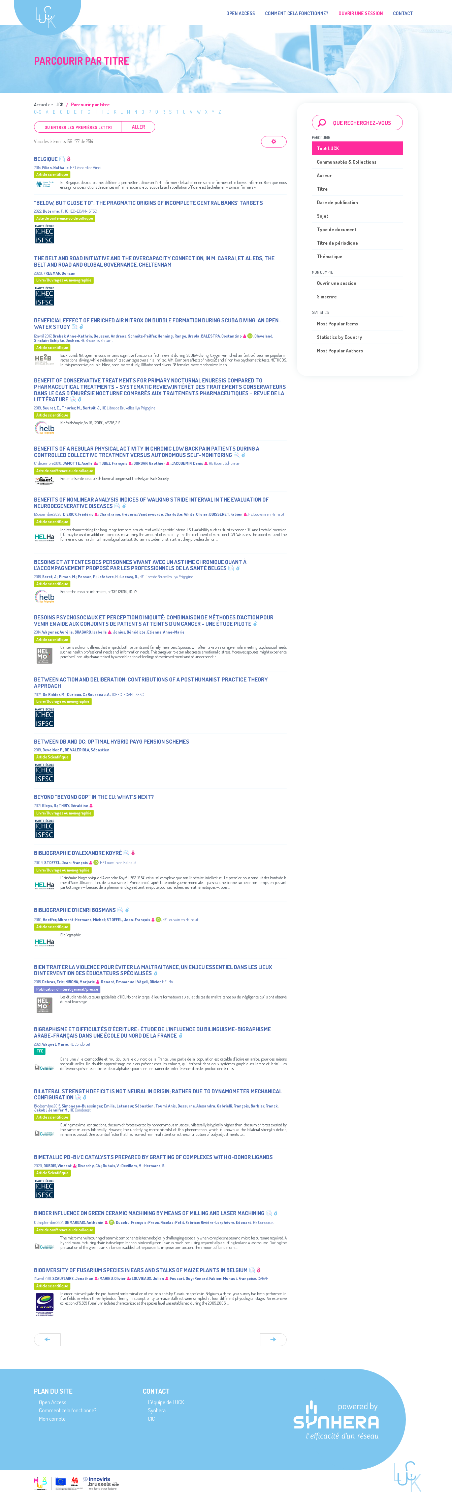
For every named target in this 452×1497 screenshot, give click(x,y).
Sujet (322, 216)
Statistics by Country (339, 337)
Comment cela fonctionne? (296, 13)
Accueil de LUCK (48, 104)
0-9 (37, 112)
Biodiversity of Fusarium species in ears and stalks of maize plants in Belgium (141, 1270)
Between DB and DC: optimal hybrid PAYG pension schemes (111, 741)
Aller (138, 127)
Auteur (324, 175)
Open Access (240, 13)
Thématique (330, 256)
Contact (403, 13)
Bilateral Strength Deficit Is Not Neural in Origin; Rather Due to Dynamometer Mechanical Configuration (158, 1094)
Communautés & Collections (347, 162)
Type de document (337, 229)
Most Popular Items (337, 323)
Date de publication (337, 202)
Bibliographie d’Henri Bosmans (75, 909)
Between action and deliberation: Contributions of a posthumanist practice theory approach (151, 682)
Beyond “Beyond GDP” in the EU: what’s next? (94, 796)
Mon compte (52, 1418)
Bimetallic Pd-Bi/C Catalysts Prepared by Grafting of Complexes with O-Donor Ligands (153, 1156)
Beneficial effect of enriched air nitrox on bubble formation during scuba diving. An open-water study (157, 323)
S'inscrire (327, 296)
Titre (322, 189)
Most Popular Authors (340, 350)
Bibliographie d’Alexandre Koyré (78, 852)
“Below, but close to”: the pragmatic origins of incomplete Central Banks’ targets (148, 202)
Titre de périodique (337, 243)
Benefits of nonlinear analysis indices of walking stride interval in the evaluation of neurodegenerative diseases (151, 502)
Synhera (157, 1410)
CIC (151, 1418)
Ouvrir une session (336, 283)
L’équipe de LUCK (166, 1402)
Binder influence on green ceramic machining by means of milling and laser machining (149, 1213)
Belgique (46, 158)
